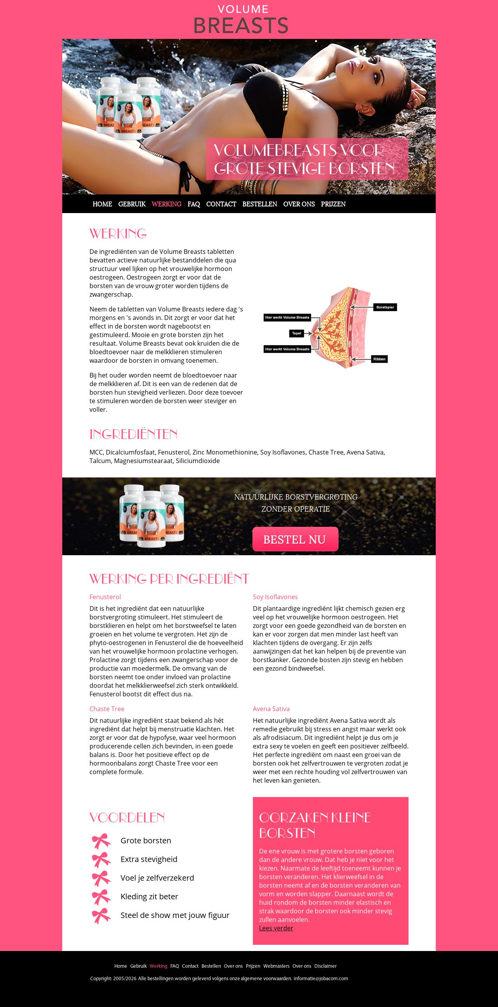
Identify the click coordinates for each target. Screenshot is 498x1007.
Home (102, 203)
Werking (166, 203)
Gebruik (132, 203)
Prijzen (333, 203)
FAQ (194, 203)
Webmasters (276, 966)
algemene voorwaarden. (266, 978)
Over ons (299, 203)
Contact (221, 203)
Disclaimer (325, 966)
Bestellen (259, 203)
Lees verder (276, 928)
